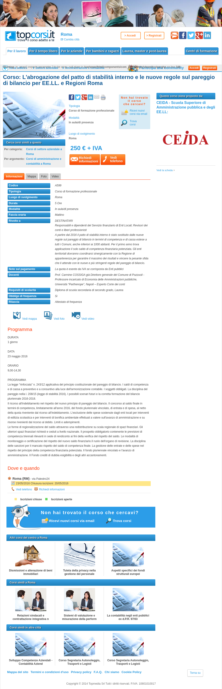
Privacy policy (81, 672)
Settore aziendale (47, 68)
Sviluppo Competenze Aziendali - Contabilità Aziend (30, 662)
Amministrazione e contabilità (84, 68)
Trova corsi (133, 123)
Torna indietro (18, 68)
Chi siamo (112, 672)
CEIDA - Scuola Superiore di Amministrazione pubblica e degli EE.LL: (185, 107)
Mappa (31, 176)
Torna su (195, 672)
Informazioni (14, 176)
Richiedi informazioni (52, 489)
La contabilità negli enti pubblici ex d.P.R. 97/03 (128, 617)
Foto (44, 176)
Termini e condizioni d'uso (50, 672)
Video (55, 176)
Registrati (209, 68)
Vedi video (83, 318)
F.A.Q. (98, 672)
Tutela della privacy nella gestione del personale (79, 572)
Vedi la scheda (164, 170)
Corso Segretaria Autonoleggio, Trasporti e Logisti (79, 662)
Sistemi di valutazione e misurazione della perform (79, 617)
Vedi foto (54, 318)
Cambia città (71, 39)
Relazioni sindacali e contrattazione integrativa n (31, 617)
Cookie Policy (131, 672)
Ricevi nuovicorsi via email (138, 112)
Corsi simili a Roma (22, 582)
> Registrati (154, 35)
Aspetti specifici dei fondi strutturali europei (128, 572)
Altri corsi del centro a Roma (28, 537)
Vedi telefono (24, 489)
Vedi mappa (24, 318)
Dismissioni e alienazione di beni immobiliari (30, 572)
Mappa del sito (17, 672)
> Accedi (130, 35)
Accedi (193, 68)
